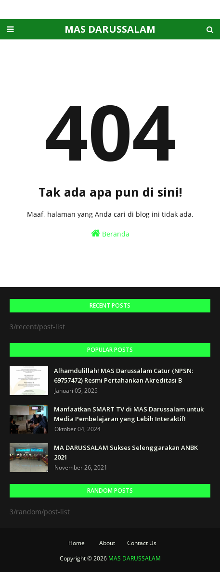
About (107, 543)
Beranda (110, 233)
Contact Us (141, 543)
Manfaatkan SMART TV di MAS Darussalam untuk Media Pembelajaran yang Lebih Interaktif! (129, 414)
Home (76, 543)
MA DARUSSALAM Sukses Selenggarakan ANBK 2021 (126, 452)
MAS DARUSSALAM (110, 29)
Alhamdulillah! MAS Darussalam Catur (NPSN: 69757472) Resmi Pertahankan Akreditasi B (123, 375)
